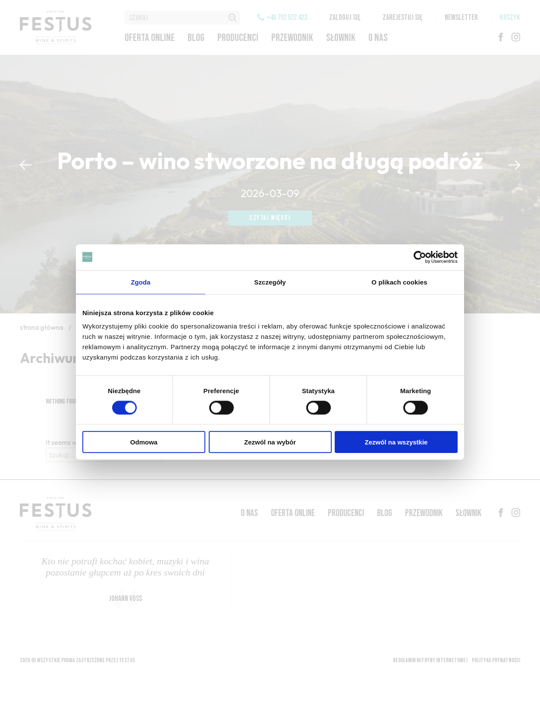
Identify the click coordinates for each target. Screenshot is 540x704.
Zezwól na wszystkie (396, 442)
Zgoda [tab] (141, 281)
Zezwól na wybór (270, 442)
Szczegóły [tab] (270, 281)
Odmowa (143, 442)
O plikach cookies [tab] (399, 281)
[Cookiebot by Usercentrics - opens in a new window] (420, 256)
